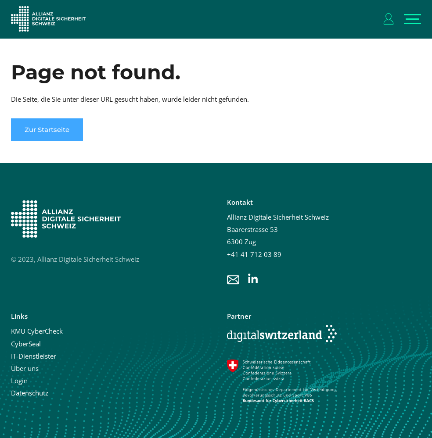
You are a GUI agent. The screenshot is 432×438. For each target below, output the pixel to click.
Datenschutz (29, 392)
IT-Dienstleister (33, 356)
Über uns (25, 368)
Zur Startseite (47, 129)
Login (19, 380)
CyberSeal (26, 343)
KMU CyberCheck (37, 331)
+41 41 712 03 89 (254, 254)
